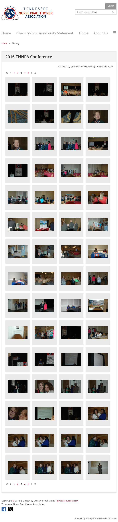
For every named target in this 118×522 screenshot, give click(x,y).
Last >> (35, 72)
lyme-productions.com (67, 500)
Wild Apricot (91, 518)
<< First (6, 72)
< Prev (10, 72)
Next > (31, 72)
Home (4, 43)
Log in (111, 5)
